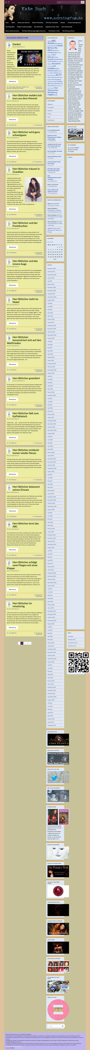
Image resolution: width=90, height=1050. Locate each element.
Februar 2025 (51, 284)
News (49, 117)
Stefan (21, 88)
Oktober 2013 (51, 693)
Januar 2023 (51, 360)
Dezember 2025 (52, 268)
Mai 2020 (50, 443)
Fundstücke (51, 107)
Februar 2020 (51, 452)
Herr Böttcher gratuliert (26, 378)
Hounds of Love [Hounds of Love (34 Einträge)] (54, 59)
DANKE (24, 87)
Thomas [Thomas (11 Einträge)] (52, 88)
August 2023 (51, 338)
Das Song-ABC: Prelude (55, 151)
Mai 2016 (50, 595)
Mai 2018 (50, 519)
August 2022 (51, 373)
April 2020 (50, 446)
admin (16, 46)
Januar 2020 (51, 455)
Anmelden (70, 636)
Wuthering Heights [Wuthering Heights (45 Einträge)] (52, 93)
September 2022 (52, 370)
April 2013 (50, 712)
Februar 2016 (51, 604)
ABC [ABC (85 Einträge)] (53, 40)
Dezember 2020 (52, 420)
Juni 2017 (50, 554)
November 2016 (52, 576)
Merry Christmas (53, 184)
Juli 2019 (50, 474)
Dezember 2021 (52, 395)
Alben (13, 22)
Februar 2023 (51, 357)
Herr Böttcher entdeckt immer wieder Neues (26, 451)
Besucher (18, 87)
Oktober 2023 (51, 332)
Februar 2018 (51, 528)
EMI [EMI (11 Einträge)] (51, 55)
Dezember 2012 (52, 725)
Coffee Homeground (74, 22)
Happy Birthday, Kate (54, 156)
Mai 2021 (50, 405)
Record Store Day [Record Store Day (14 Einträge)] (52, 75)
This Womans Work (68, 31)
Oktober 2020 (51, 427)
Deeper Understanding (24, 26)
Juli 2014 (50, 665)
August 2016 (51, 585)
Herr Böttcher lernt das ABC (26, 525)
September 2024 (52, 297)
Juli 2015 (50, 627)
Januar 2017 (51, 570)
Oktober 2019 (51, 465)
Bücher (63, 22)
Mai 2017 (50, 557)
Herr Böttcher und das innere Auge (25, 262)
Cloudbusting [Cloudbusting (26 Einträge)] (52, 52)
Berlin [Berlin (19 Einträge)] (54, 50)
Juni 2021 (50, 401)
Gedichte (50, 110)
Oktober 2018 (51, 503)
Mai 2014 (50, 671)
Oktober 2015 (51, 617)
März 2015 (50, 639)
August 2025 (51, 278)
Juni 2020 (50, 439)
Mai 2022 (50, 382)
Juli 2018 (50, 512)
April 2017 (50, 560)
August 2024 (51, 300)
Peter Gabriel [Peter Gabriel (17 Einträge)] (53, 73)
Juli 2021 (50, 398)
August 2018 (51, 509)
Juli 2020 (50, 436)
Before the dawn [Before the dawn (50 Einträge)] (52, 49)
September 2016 (52, 582)
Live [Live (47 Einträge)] (54, 66)
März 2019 (50, 487)
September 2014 (52, 658)
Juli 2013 (50, 703)
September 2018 (52, 506)
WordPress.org (72, 646)
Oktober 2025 (51, 271)
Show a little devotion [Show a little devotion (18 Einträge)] (54, 77)
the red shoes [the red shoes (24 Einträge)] (55, 83)
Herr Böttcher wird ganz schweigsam (26, 133)
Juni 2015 (50, 630)
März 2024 (50, 316)
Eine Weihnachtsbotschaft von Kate (54, 177)
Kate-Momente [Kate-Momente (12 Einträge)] (59, 61)
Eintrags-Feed (71, 639)
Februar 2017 (51, 566)
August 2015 (51, 623)
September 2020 (52, 430)
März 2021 (50, 411)
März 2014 (50, 677)
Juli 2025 (50, 281)
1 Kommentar (38, 125)
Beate (14, 87)
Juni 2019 (50, 477)
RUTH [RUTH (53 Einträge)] (59, 75)
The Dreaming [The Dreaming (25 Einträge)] (56, 79)
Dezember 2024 (52, 287)
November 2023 (52, 328)
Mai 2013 (50, 709)
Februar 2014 (51, 681)
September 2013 (52, 696)
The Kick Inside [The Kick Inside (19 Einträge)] (52, 81)
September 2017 (52, 544)
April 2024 (50, 313)
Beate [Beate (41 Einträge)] (60, 45)
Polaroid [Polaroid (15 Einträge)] (60, 73)
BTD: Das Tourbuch (52, 22)
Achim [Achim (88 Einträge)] (51, 43)
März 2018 (50, 525)
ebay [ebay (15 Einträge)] (49, 55)
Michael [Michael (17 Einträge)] (57, 68)
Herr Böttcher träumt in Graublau (26, 170)
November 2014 (52, 652)
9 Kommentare (38, 516)
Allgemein (22, 46)
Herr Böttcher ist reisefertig (22, 605)
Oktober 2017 (51, 541)
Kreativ (49, 113)
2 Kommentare (38, 161)
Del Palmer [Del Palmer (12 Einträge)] (59, 52)
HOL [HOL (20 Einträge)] (56, 57)
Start (7, 22)
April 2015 (50, 636)
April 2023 (50, 351)
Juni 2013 (50, 706)
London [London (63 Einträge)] (51, 68)
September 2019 (52, 468)
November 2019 (52, 462)
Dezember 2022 (52, 363)
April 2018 (50, 522)
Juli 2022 (50, 376)
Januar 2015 (51, 646)
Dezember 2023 (52, 325)
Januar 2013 (51, 722)
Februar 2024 (51, 319)
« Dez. (54, 259)
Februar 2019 (51, 490)
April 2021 (50, 408)
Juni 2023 (50, 344)
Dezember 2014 (52, 649)
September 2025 (52, 274)
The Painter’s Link (54, 31)
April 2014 (50, 674)
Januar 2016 (51, 608)
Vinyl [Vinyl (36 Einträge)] (56, 88)
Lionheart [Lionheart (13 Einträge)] (50, 66)
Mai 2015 (50, 633)
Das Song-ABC (10, 26)
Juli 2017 (50, 550)
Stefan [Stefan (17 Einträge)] (49, 79)
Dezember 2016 (52, 573)
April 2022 (50, 385)
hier (58, 839)
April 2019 (50, 484)
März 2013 (50, 715)
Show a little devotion (12, 31)
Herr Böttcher (38, 26)
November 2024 (52, 290)
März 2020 (50, 449)
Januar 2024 (51, 322)
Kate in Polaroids (67, 26)
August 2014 (51, 662)
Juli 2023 (50, 341)
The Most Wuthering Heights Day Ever (34, 31)
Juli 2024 (50, 303)
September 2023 (52, 335)
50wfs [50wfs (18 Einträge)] (49, 41)
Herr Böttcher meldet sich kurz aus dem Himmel (27, 97)
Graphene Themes (19, 1048)
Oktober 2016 (51, 579)
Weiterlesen (12, 81)
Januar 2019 (51, 493)
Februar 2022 (51, 392)
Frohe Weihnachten (54, 130)
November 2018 (52, 500)
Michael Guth (15, 88)
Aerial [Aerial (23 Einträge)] (57, 43)
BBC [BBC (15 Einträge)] (57, 46)
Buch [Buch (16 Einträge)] (57, 50)
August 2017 (51, 547)
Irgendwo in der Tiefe (52, 26)
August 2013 (51, 700)
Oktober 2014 (51, 655)
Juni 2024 (50, 306)
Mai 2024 (50, 309)
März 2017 (50, 563)
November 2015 (52, 614)
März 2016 (50, 601)
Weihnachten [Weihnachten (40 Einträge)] (53, 90)
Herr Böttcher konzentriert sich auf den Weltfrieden (24, 340)
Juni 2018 (50, 516)
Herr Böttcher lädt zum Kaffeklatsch (26, 415)
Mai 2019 (50, 481)
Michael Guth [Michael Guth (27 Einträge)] (52, 71)
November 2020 (52, 424)
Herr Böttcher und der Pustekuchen (25, 224)
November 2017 (52, 538)
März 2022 (50, 389)
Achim (10, 87)
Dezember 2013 (52, 687)
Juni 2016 (50, 592)
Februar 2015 (51, 642)
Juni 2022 (50, 379)
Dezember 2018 (52, 497)
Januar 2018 (51, 531)
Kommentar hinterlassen (39, 87)
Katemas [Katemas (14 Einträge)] (50, 64)
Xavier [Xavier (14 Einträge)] (56, 95)
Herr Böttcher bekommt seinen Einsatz (26, 488)
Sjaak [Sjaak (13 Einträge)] (61, 77)
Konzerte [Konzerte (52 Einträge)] (56, 63)
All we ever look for (24, 22)
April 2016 (50, 598)
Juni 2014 (50, 668)
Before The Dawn (37, 22)
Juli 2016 (50, 589)
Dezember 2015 (52, 611)
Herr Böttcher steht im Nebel (25, 300)
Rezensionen (51, 120)
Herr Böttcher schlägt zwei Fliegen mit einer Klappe (22, 565)
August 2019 (51, 471)
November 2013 (52, 690)
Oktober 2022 (51, 366)
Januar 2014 (51, 684)
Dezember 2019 (52, 458)
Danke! (17, 44)
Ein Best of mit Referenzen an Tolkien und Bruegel (54, 137)
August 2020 (51, 433)
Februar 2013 (51, 719)
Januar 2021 (51, 417)
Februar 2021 (51, 414)
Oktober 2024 (51, 293)
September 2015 (52, 620)
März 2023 (50, 354)
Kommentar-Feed (72, 642)
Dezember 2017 (52, 535)
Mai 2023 (50, 347)
